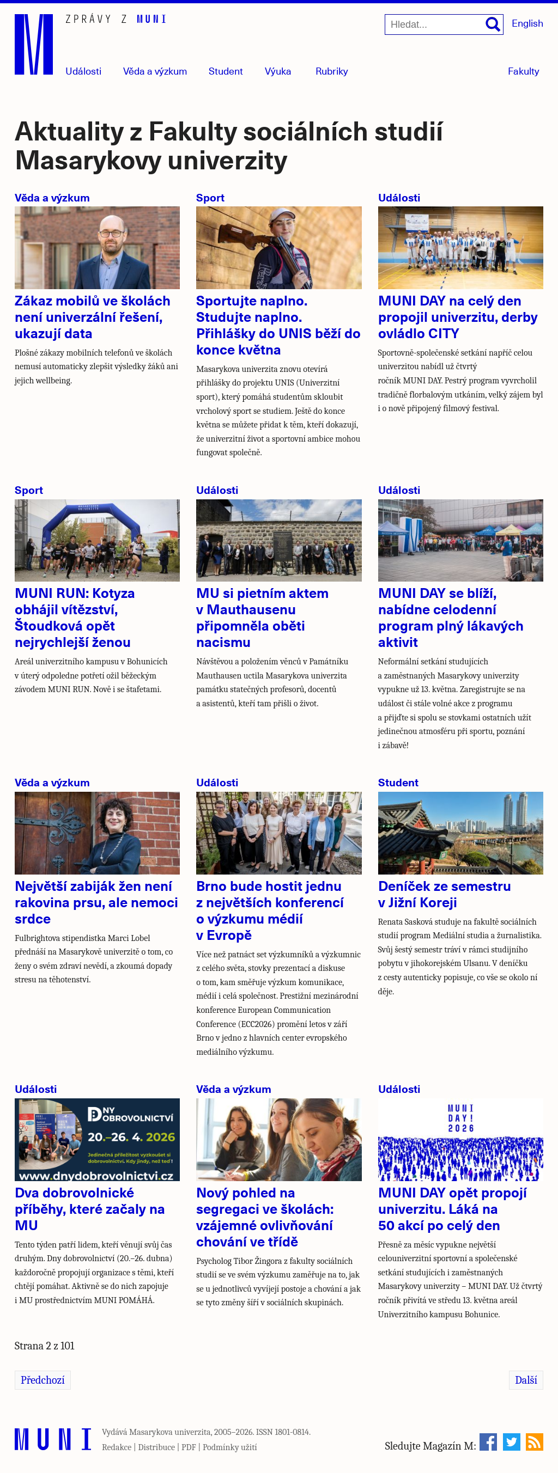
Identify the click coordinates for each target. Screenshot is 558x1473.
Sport (210, 197)
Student (226, 70)
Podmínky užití (230, 1447)
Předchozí (43, 1380)
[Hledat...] (444, 24)
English (527, 22)
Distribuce (156, 1447)
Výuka (278, 70)
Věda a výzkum (52, 197)
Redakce (116, 1447)
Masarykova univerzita (170, 1432)
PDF (188, 1447)
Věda (155, 70)
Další (526, 1380)
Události (83, 70)
